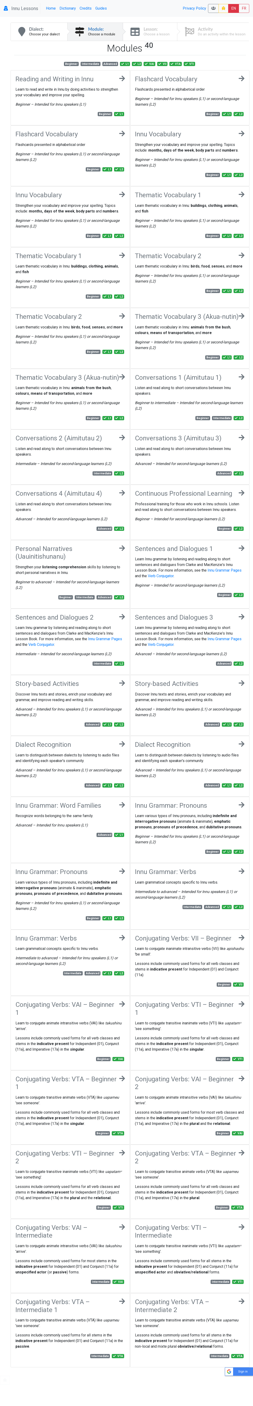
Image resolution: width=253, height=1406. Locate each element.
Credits (86, 8)
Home (51, 8)
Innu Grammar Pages (225, 570)
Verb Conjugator (161, 576)
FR (244, 8)
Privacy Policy (194, 8)
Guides (101, 8)
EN (233, 8)
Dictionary (68, 8)
